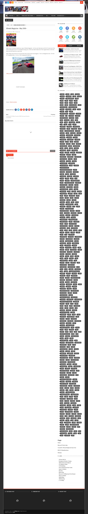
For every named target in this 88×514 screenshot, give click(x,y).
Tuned (76, 409)
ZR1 (73, 435)
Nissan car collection (65, 297)
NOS (62, 305)
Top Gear (67, 403)
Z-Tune (70, 433)
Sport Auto (74, 368)
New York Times (75, 290)
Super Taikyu (72, 383)
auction (62, 133)
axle (71, 141)
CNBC (62, 174)
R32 (19, 31)
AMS (69, 128)
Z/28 (75, 433)
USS (79, 418)
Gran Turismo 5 (73, 223)
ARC (62, 130)
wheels (74, 426)
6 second (78, 113)
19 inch (62, 98)
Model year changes (76, 277)
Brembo (72, 152)
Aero (66, 124)
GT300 (75, 230)
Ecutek (77, 197)
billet (70, 146)
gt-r (68, 228)
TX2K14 (74, 413)
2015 (17, 15)
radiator (67, 336)
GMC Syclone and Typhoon (65, 462)
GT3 (70, 230)
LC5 (66, 269)
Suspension (77, 385)
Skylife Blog (61, 477)
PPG (73, 327)
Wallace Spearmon (74, 424)
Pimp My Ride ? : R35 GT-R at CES (71, 48)
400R (71, 111)
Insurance (70, 251)
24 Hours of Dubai (73, 107)
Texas (76, 396)
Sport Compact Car (64, 370)
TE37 (71, 396)
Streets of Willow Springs (66, 379)
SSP (78, 370)
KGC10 (62, 262)
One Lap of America (65, 312)
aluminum (63, 128)
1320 (74, 96)
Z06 (79, 433)
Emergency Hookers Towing (65, 461)
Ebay (62, 197)
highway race (75, 243)
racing (62, 336)
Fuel (68, 217)
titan (62, 400)
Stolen (67, 377)
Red (76, 340)
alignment (63, 126)
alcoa (75, 124)
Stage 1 (69, 372)
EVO (76, 204)
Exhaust (69, 206)
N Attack (74, 286)
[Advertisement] (58, 9)
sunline (75, 379)
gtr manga (71, 236)
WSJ (76, 431)
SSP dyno (63, 372)
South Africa (63, 362)
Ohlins (71, 308)
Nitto (68, 303)
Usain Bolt (74, 418)
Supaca (62, 381)
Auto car (62, 135)
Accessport (72, 122)
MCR (80, 273)
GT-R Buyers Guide (63, 464)
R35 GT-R (56, 2)
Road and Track (70, 342)
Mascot (68, 273)
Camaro (68, 161)
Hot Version (68, 247)
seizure (67, 351)
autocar (75, 137)
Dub (69, 191)
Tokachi (72, 400)
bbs (73, 143)
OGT (62, 308)
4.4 (67, 111)
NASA (75, 288)
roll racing (63, 346)
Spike (62, 368)
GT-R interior (74, 228)
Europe (62, 204)
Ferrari (78, 210)
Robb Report (63, 344)
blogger (53, 150)
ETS (77, 202)
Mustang (68, 286)
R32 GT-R (42, 2)
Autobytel (69, 137)
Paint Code (63, 316)
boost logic (75, 150)
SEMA (73, 351)
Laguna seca (71, 264)
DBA (62, 182)
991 (72, 120)
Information (39, 15)
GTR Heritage (63, 236)
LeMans (71, 269)
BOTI (62, 152)
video (68, 420)
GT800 (78, 232)
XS (79, 431)
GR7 (66, 223)
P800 (74, 314)
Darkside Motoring (75, 180)
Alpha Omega (76, 126)
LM (61, 271)
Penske (62, 318)
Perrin (68, 318)
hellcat (76, 241)
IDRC (67, 249)
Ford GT (68, 215)
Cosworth (76, 176)
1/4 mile (62, 96)
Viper (77, 420)
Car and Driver (64, 163)
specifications (63, 366)
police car (69, 323)
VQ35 (74, 422)
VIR (61, 422)
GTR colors (71, 234)
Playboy (62, 323)
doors (76, 184)
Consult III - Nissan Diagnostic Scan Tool (67, 447)
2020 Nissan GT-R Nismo (69, 83)
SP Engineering (72, 362)
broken (68, 154)
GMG (71, 221)
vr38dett (79, 422)
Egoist (69, 200)
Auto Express (69, 135)
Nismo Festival (64, 295)
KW (78, 262)
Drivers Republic (64, 189)
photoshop (74, 318)
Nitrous (62, 303)
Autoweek (78, 139)
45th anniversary (64, 113)
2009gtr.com (16, 511)
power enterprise (70, 325)
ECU (72, 197)
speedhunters (77, 366)
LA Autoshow (63, 264)
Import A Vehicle (62, 469)
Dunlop (79, 191)
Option (72, 312)
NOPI (77, 303)
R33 (71, 331)
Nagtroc (69, 288)
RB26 (67, 338)
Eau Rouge (72, 195)
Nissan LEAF (70, 299)
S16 (68, 346)
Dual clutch (63, 191)
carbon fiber (71, 163)
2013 (76, 100)
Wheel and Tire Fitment (27, 15)
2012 (71, 100)
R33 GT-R (47, 2)
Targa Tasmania (75, 394)
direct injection (64, 184)
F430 (78, 206)
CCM (71, 165)
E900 (66, 195)
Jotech (77, 256)
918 (61, 120)
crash (62, 178)
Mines (62, 277)
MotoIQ (67, 282)
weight (68, 426)
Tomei (78, 400)
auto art (79, 133)
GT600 (73, 232)
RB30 (72, 338)
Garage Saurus (64, 219)
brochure (63, 154)
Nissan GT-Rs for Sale (63, 445)
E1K (80, 193)
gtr (66, 234)
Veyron (62, 420)
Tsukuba (70, 409)
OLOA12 (62, 310)
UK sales (71, 416)
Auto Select (77, 135)
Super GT (68, 381)
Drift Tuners (70, 187)
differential (78, 182)
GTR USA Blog (62, 465)
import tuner (73, 249)
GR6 (62, 223)
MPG (80, 284)
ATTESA (77, 130)
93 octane (67, 120)
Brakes (67, 152)
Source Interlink (75, 359)
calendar (62, 161)
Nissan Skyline (78, 299)
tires (76, 398)
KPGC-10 (73, 262)
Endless (62, 202)
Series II (76, 353)
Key (75, 260)
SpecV (70, 366)
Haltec (62, 241)
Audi (68, 133)
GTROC (62, 238)
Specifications (27, 2)
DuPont (70, 193)
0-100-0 (62, 94)
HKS (62, 245)
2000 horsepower (70, 98)
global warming (64, 221)
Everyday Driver (70, 204)
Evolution (63, 206)
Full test (73, 217)
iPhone (62, 254)
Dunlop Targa (63, 193)
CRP (72, 178)
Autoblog (63, 137)
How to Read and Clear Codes (65, 467)
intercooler (77, 251)
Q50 (66, 329)
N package (63, 288)
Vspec (62, 424)
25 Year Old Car (62, 459)
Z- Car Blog (61, 480)
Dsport (76, 189)
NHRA (70, 292)
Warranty (63, 426)
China (75, 169)
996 (76, 120)
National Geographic (65, 290)
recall (71, 340)
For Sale (11, 15)
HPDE (75, 247)
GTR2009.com (78, 236)
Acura (78, 122)
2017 (76, 102)
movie (75, 284)
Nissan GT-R (74, 297)
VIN (72, 420)
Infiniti (80, 249)
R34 (75, 331)
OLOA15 (74, 310)
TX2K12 (62, 413)
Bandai (76, 141)
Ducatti (74, 191)
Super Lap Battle (64, 383)
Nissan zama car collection (66, 301)
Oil (76, 308)
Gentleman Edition (73, 219)
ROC (70, 344)
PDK (77, 316)
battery (68, 143)
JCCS (67, 256)
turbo (62, 411)
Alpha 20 (69, 126)
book (69, 150)
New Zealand (63, 292)
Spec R (75, 364)
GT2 (66, 230)
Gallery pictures (9, 73)
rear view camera (64, 340)
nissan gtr (63, 299)
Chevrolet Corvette (64, 167)
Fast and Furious (69, 208)
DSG (71, 189)
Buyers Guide (20, 2)
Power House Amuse (65, 327)
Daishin (67, 180)
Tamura (62, 392)
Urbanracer (78, 416)
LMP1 (66, 271)
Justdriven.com (64, 260)
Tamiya (77, 390)
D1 (76, 178)
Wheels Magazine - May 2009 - (16, 28)
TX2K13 (68, 413)
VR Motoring (62, 478)
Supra (70, 385)
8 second (78, 115)
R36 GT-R (60, 2)
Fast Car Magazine (64, 210)
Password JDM (71, 316)
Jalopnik (74, 254)
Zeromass (67, 435)
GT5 (80, 230)
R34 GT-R (51, 2)
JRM (62, 258)
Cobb (67, 174)
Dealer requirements (69, 182)
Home (15, 2)
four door (63, 217)
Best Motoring (63, 146)
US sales (62, 418)
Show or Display (64, 357)
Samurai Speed (64, 349)
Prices (77, 327)
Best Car (78, 143)
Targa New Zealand (70, 392)
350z (74, 109)
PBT (14, 512)
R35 (47, 15)
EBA (78, 195)
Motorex (62, 284)
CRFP (67, 178)
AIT (70, 124)
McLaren (74, 273)
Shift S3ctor (72, 355)
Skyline (62, 359)
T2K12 (71, 390)
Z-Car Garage (63, 433)
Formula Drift (75, 215)
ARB (80, 128)
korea (68, 262)
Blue (66, 148)
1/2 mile (77, 94)
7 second (71, 115)
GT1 (62, 230)
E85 (61, 195)
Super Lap (75, 381)
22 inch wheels (64, 107)
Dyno (76, 193)
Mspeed (62, 286)
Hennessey (63, 243)
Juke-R (71, 258)
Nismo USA (61, 472)
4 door (62, 111)
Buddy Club (63, 156)
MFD (68, 275)
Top (61, 403)
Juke (66, 258)
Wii (79, 426)
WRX (71, 431)
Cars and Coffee (64, 165)
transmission (63, 409)
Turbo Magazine (69, 411)
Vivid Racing (67, 422)
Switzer (62, 390)
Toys (74, 405)
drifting (76, 187)
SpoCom (67, 368)
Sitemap (38, 2)
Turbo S (76, 411)
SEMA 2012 (63, 353)
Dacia (62, 180)
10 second (69, 96)
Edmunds (63, 200)
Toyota (69, 405)
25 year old (69, 109)
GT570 (67, 232)
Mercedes (63, 275)
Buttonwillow (78, 156)
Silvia (71, 357)
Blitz (62, 148)
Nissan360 (76, 301)
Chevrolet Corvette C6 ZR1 (66, 169)
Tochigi (67, 400)
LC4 (62, 269)
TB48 (66, 396)
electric (74, 200)
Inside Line (63, 251)
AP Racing (74, 128)
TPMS (79, 405)
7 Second (53, 15)
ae (61, 124)
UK (66, 416)
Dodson (71, 184)
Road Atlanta (78, 342)
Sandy (71, 349)
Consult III (73, 174)
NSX (71, 305)
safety (73, 346)
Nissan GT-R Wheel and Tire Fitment (72, 60)
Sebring (76, 349)
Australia (16, 31)
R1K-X (62, 331)
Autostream (70, 139)
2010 (62, 100)
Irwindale (68, 254)
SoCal (68, 359)
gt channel (63, 228)
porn (74, 323)
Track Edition (68, 407)
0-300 (68, 94)
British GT (79, 152)
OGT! (67, 308)
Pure (62, 329)
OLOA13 (68, 310)
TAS (62, 396)
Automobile (63, 139)
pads (79, 314)
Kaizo (71, 260)
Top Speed (63, 405)
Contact (33, 2)
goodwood (77, 221)
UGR (62, 416)
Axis (67, 141)
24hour (62, 109)
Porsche (62, 325)
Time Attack (70, 398)
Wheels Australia (13, 102)
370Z (79, 109)
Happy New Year (69, 241)
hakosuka (77, 238)
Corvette (69, 176)
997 (61, 122)
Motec (62, 282)
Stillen (62, 377)
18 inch (79, 96)
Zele (62, 435)
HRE (79, 247)
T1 (67, 390)
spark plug (63, 364)
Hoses (62, 247)
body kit (76, 148)
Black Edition (76, 146)
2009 (77, 98)
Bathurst (62, 143)
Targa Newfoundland (65, 394)
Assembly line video (69, 130)
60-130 (62, 115)
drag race (63, 187)
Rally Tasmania (75, 336)
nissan (71, 295)
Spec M (69, 364)
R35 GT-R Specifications (63, 450)
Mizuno (67, 277)
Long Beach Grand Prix (74, 271)
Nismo (75, 292)
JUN (76, 258)
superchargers (64, 385)
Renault (62, 342)
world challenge (64, 431)
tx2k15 (79, 413)
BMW (71, 148)
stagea (74, 372)
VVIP (67, 424)
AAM (66, 122)
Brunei (74, 154)
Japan (62, 256)
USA (68, 418)
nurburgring (77, 305)
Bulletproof (70, 156)
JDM (72, 256)
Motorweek (69, 284)
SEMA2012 (70, 353)
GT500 (62, 232)
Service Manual (64, 355)
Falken (62, 208)
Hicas (69, 243)
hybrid (62, 249)
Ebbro (67, 197)
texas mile (63, 398)
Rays (62, 338)
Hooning (74, 245)
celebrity (76, 165)
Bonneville (63, 150)
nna (72, 303)
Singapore (77, 357)
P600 (69, 314)
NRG (66, 305)
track (62, 407)
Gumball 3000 (69, 238)
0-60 (72, 94)
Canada (74, 161)
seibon (62, 351)
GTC (62, 234)
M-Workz (62, 273)
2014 (62, 102)
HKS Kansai (68, 245)
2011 (67, 100)
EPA (73, 202)
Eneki (68, 202)
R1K (77, 329)
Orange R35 (63, 314)
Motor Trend (74, 282)
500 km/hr (72, 113)
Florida (62, 215)
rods (74, 344)
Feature (72, 210)
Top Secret (74, 403)
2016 (71, 102)
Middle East (74, 275)
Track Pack (76, 407)
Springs (72, 370)
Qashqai (71, 329)
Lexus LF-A (78, 269)
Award (62, 141)
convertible (63, 176)
